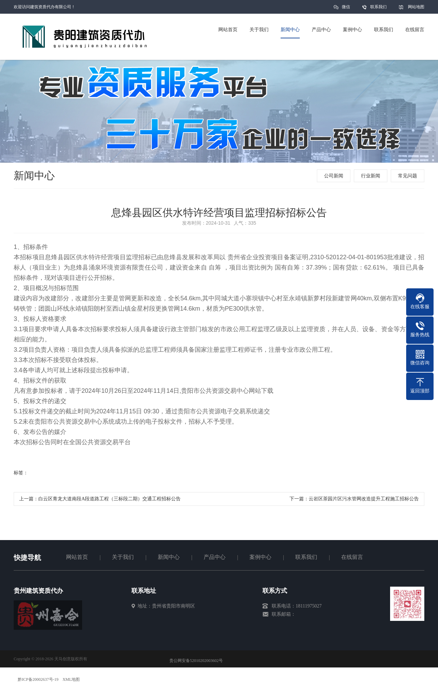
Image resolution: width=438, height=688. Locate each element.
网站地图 (416, 6)
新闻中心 (169, 557)
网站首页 (77, 557)
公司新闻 (333, 175)
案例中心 (260, 557)
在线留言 (352, 557)
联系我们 (378, 6)
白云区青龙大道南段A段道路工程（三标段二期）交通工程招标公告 (109, 498)
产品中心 (215, 557)
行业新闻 (370, 175)
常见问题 (407, 175)
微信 (346, 9)
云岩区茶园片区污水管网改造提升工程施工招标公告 (364, 498)
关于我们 (123, 557)
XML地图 (71, 679)
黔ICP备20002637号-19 (38, 679)
